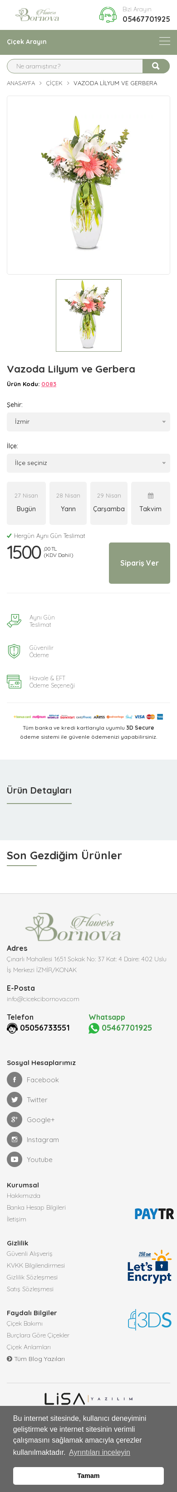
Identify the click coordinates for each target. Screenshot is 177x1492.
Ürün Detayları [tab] (39, 790)
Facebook (33, 1079)
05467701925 (146, 19)
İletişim (16, 1219)
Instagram (33, 1139)
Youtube (30, 1159)
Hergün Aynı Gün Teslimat (46, 535)
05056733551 (45, 1027)
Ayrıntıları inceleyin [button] (99, 1452)
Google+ (31, 1119)
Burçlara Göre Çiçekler (38, 1335)
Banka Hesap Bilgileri (36, 1207)
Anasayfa (21, 83)
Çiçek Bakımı (25, 1323)
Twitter (27, 1099)
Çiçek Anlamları (29, 1347)
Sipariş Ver (139, 562)
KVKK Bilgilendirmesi (36, 1265)
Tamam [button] (88, 1475)
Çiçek (54, 83)
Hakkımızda (23, 1196)
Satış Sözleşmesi (30, 1289)
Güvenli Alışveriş (30, 1254)
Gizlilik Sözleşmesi (32, 1277)
